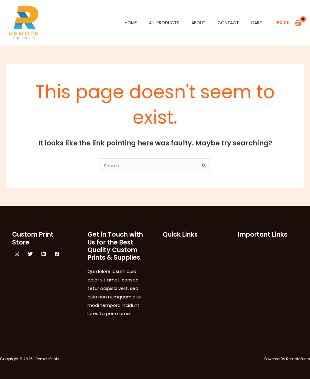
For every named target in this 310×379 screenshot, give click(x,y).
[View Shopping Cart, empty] (289, 23)
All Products (164, 23)
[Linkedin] (43, 254)
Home (131, 23)
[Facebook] (57, 254)
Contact (228, 23)
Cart (256, 23)
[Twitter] (30, 254)
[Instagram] (17, 254)
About (198, 23)
